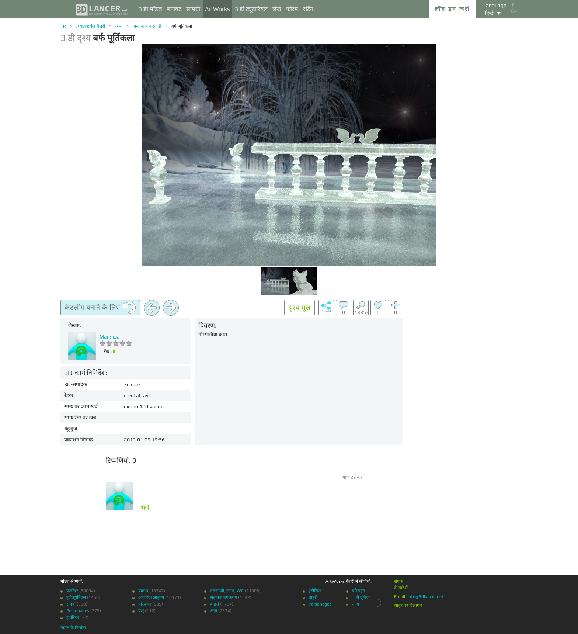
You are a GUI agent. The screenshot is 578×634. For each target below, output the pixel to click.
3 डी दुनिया (361, 597)
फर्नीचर (72, 590)
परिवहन (144, 604)
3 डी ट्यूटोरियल (251, 9)
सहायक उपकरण (223, 597)
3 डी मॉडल (150, 9)
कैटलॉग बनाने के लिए (100, 308)
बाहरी (214, 604)
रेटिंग (308, 9)
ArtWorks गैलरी (90, 26)
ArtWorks (217, 9)
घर (64, 26)
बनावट (174, 9)
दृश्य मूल (299, 307)
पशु (141, 610)
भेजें (145, 508)
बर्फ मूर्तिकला (181, 26)
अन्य (118, 26)
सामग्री (193, 9)
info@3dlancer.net (425, 596)
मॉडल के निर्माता (73, 627)
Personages (77, 610)
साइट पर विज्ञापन (408, 605)
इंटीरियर (72, 617)
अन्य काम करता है (147, 26)
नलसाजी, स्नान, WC (227, 590)
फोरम (292, 9)
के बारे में (401, 587)
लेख (276, 9)
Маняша (110, 337)
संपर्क (398, 581)
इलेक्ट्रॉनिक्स (76, 597)
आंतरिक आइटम (151, 597)
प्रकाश (143, 590)
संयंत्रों (71, 604)
